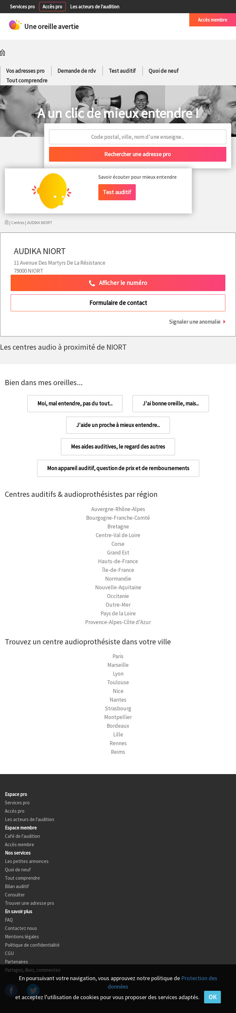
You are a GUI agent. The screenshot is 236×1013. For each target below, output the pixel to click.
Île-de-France (118, 569)
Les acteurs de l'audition (94, 7)
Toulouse (118, 682)
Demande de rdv (76, 70)
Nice (118, 691)
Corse (118, 543)
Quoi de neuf (164, 70)
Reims (118, 751)
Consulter (15, 895)
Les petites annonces (27, 861)
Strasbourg (118, 708)
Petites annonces (119, 20)
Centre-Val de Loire (118, 535)
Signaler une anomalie (195, 321)
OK (212, 997)
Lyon (118, 673)
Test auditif (122, 70)
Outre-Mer (118, 604)
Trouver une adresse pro (29, 903)
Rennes (118, 743)
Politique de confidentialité (32, 945)
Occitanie (118, 596)
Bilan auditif (17, 886)
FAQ (9, 920)
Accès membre (212, 20)
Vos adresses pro (25, 70)
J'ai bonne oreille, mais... (171, 403)
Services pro (22, 7)
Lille (118, 734)
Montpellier (118, 717)
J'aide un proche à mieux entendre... (118, 425)
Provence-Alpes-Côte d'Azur (118, 622)
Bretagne (118, 526)
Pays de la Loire (118, 613)
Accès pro (52, 7)
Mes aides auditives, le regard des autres (118, 446)
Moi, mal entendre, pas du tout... (75, 403)
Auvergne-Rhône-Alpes (118, 509)
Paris (118, 656)
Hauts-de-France (118, 561)
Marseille (118, 664)
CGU (9, 953)
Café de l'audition (163, 20)
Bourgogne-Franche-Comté (118, 517)
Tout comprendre (26, 80)
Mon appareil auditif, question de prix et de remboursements (118, 468)
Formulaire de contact (118, 303)
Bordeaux (118, 725)
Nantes (118, 699)
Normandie (118, 578)
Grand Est (118, 552)
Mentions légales (22, 936)
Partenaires (16, 962)
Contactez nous (21, 928)
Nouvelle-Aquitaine (118, 587)
